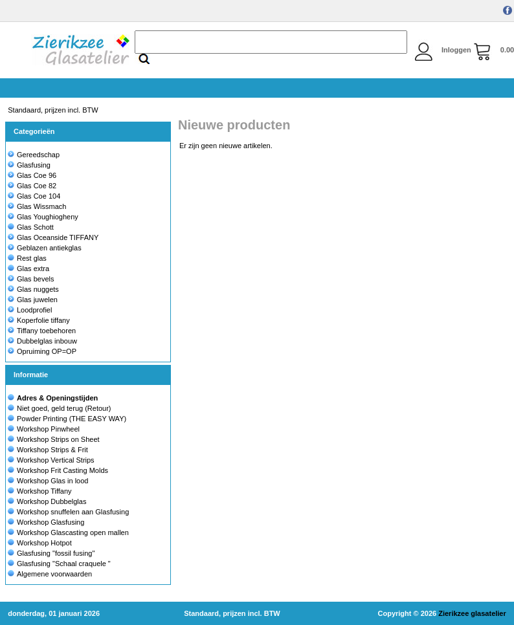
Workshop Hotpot (44, 543)
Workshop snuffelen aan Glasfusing (73, 512)
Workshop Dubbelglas (51, 501)
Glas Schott (31, 227)
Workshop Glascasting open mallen (73, 532)
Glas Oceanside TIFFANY (53, 237)
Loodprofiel (30, 310)
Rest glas (27, 258)
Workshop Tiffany (44, 491)
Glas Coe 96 (32, 175)
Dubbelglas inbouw (42, 341)
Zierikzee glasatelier (472, 613)
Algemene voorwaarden (54, 574)
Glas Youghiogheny (43, 217)
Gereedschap (34, 155)
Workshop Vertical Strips (56, 460)
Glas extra (28, 268)
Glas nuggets (33, 289)
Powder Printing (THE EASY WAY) (71, 418)
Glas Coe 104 (34, 196)
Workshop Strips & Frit (52, 450)
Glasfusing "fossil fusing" (56, 553)
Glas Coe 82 (32, 186)
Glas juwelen (33, 299)
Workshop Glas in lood (52, 481)
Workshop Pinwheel (48, 429)
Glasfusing (29, 165)
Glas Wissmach (37, 206)
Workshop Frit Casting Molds (62, 470)
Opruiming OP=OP (42, 351)
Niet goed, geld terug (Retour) (64, 408)
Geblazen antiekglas (45, 248)
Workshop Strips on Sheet (58, 439)
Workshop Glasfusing (50, 522)
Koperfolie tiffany (39, 320)
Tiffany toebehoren (42, 330)
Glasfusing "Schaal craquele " (64, 563)
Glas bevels (31, 279)
